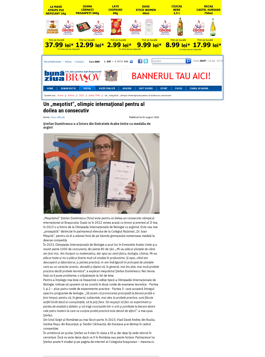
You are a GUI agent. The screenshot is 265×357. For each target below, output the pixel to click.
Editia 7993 (94, 95)
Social (87, 88)
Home (50, 88)
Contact (79, 61)
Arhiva (68, 61)
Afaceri (127, 88)
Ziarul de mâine (199, 88)
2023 (81, 95)
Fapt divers (146, 88)
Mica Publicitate (52, 61)
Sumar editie (68, 88)
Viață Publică (107, 88)
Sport (163, 88)
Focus (178, 88)
